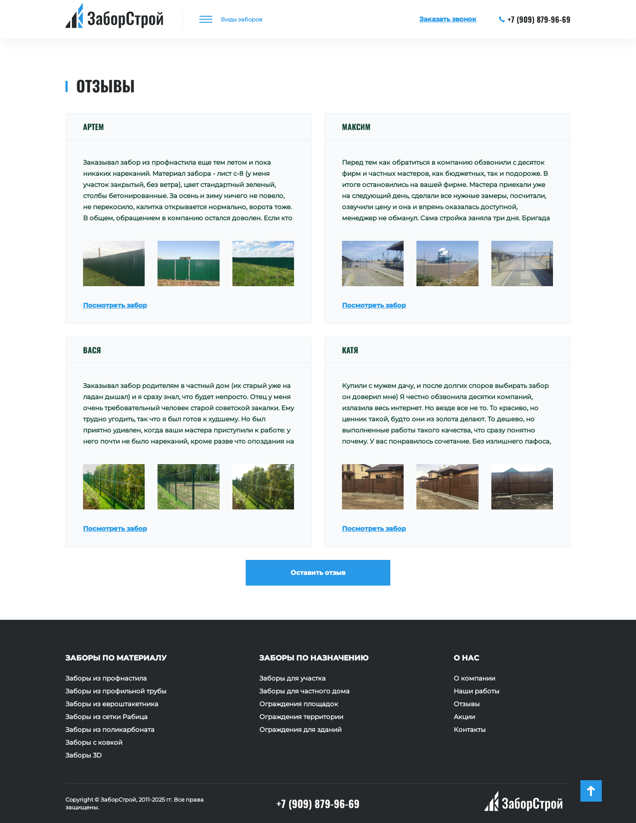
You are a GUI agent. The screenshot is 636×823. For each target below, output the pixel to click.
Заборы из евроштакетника (111, 704)
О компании (474, 678)
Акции (464, 717)
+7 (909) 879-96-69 (535, 19)
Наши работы (476, 691)
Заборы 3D (83, 755)
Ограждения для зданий (300, 730)
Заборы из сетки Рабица (106, 717)
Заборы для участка (292, 678)
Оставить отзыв (318, 572)
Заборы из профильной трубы (115, 691)
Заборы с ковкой (93, 742)
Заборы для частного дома (304, 691)
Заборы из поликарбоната (110, 730)
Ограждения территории (301, 717)
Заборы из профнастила (106, 678)
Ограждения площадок (298, 704)
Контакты (470, 730)
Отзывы (467, 704)
